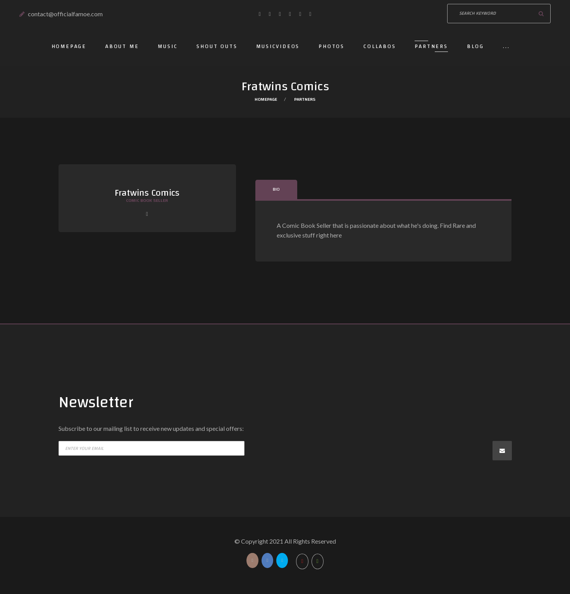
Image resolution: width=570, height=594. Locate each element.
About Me (122, 46)
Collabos (379, 46)
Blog (475, 46)
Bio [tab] (276, 189)
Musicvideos (278, 46)
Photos (331, 46)
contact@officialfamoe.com (65, 13)
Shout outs (216, 46)
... (506, 46)
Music (167, 46)
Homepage (69, 46)
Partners (431, 46)
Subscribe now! (502, 450)
